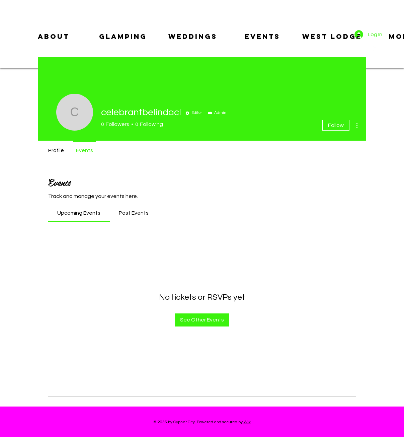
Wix (247, 422)
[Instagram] (373, 48)
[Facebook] (363, 48)
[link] (78, 213)
